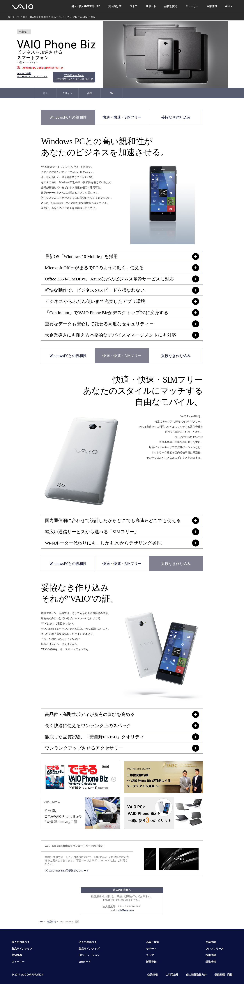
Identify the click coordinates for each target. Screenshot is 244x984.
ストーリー (191, 6)
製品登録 (151, 961)
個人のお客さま (21, 941)
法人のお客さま (88, 941)
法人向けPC (114, 6)
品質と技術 (170, 6)
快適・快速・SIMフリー (122, 117)
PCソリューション (89, 955)
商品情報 (51, 921)
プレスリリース (215, 948)
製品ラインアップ (60, 16)
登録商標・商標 (223, 974)
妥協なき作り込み (176, 117)
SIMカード (85, 961)
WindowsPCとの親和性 (68, 117)
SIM (112, 93)
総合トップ (13, 16)
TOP (41, 921)
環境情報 (211, 961)
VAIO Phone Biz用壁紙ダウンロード (69, 870)
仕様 (89, 93)
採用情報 (211, 955)
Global (228, 6)
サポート (151, 6)
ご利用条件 (171, 974)
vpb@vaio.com (126, 909)
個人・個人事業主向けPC (85, 6)
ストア (133, 6)
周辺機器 (17, 955)
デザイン (67, 93)
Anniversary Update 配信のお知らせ (42, 67)
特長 (45, 93)
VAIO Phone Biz (80, 16)
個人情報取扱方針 (196, 974)
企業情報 (212, 6)
